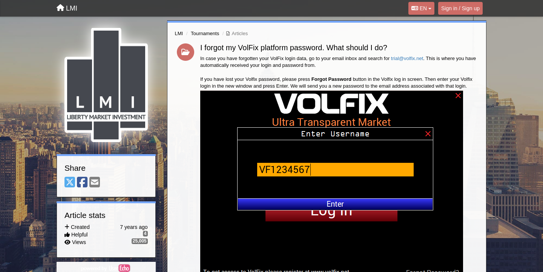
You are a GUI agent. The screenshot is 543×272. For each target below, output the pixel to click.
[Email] (94, 182)
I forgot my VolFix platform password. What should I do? (293, 47)
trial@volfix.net (407, 58)
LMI (179, 33)
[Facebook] (82, 182)
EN (421, 8)
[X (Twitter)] (69, 182)
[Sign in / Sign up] (460, 8)
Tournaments (205, 33)
